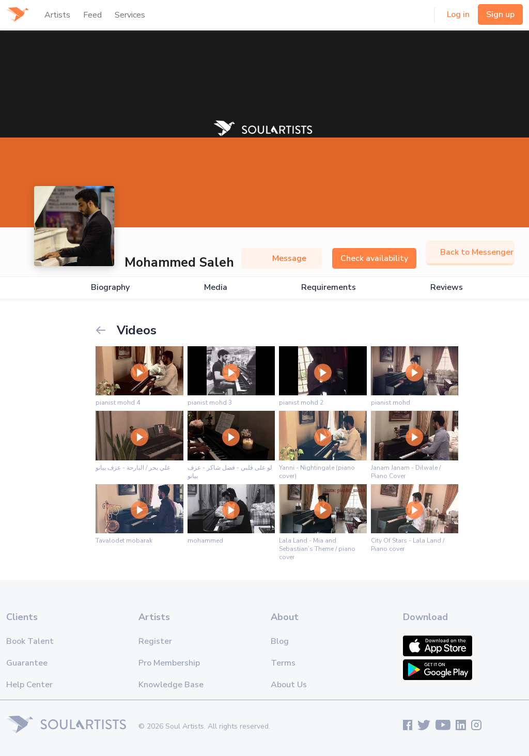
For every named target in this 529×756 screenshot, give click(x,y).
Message (281, 258)
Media (215, 287)
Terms (283, 663)
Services (130, 15)
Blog (280, 641)
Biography (110, 287)
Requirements (328, 287)
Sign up (500, 14)
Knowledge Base (171, 685)
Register (155, 641)
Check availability (374, 258)
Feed (92, 15)
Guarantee (27, 663)
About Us (289, 685)
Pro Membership (169, 663)
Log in (458, 14)
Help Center (29, 685)
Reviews (446, 287)
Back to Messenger (470, 252)
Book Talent (30, 641)
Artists (57, 15)
